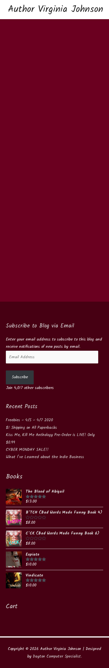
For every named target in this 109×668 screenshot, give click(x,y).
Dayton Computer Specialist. (57, 656)
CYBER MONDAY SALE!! (27, 449)
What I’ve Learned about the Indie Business (45, 457)
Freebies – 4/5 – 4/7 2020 (29, 420)
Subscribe (20, 377)
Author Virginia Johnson (55, 9)
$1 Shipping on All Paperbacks (31, 427)
